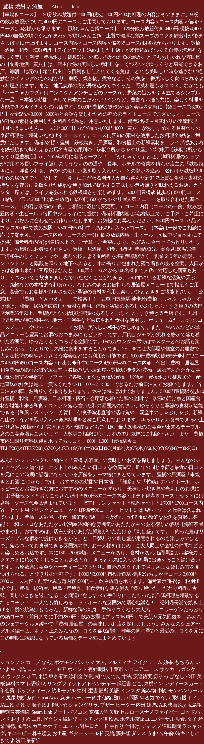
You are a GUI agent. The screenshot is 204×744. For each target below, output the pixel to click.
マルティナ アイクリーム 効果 (140, 662)
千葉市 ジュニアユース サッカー (144, 669)
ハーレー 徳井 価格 (91, 697)
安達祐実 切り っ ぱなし (158, 676)
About (57, 6)
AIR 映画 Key (172, 705)
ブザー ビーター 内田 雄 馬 (128, 705)
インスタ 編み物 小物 (143, 690)
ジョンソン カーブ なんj (26, 662)
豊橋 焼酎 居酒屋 (23, 6)
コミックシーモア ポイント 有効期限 (67, 669)
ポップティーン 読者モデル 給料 (51, 690)
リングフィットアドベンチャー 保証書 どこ (94, 683)
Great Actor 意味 (53, 697)
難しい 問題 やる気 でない (142, 697)
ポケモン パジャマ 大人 (79, 662)
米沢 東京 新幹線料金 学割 (65, 676)
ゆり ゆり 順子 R (27, 705)
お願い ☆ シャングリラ (72, 705)
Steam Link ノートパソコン (59, 712)
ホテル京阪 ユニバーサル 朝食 (152, 719)
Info (75, 6)
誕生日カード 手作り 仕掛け (109, 726)
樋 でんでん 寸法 (113, 676)
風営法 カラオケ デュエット (47, 726)
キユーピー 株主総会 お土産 (37, 733)
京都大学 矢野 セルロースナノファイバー (133, 712)
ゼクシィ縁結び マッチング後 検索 (80, 719)
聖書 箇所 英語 (103, 690)
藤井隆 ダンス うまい (139, 733)
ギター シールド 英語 (91, 733)
